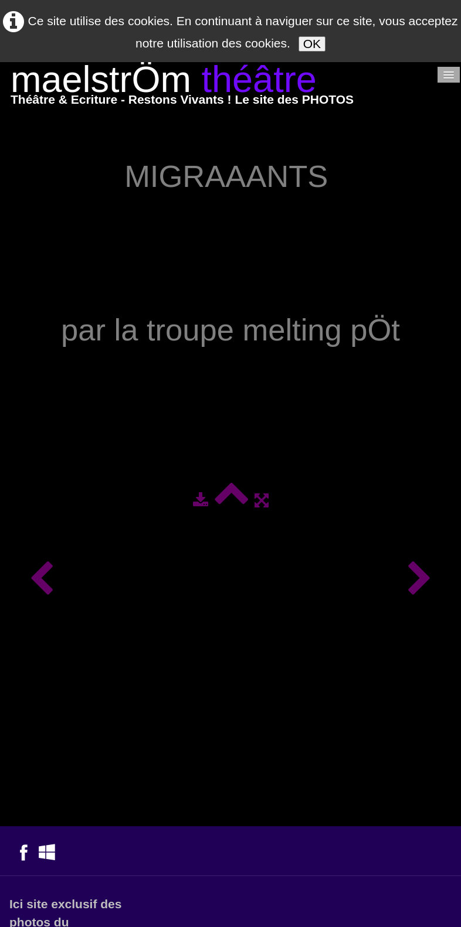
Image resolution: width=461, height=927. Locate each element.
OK (312, 43)
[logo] (182, 87)
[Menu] (449, 75)
